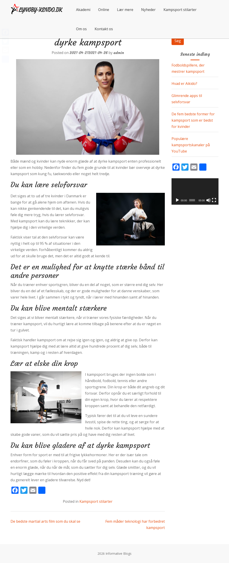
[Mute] (208, 200)
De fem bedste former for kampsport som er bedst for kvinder (193, 120)
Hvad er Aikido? (184, 83)
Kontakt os (104, 28)
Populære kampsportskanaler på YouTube (191, 145)
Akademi (83, 9)
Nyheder (148, 9)
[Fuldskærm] (214, 200)
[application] (195, 191)
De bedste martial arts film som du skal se (45, 521)
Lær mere (125, 9)
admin (118, 52)
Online (103, 9)
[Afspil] (177, 200)
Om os (81, 28)
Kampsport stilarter (180, 9)
